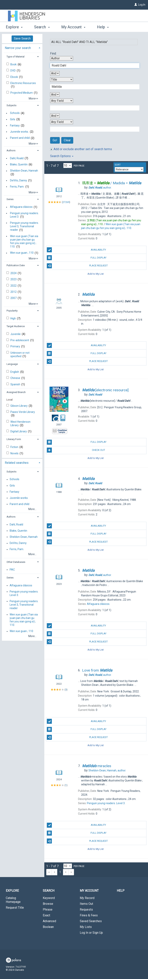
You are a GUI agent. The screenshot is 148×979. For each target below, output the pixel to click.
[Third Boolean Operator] (55, 116)
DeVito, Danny (18, 180)
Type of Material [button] (15, 56)
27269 (66, 202)
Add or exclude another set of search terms (81, 149)
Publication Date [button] (16, 265)
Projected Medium (21, 92)
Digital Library (18, 431)
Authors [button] (11, 150)
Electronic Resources (23, 83)
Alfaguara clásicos (21, 207)
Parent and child (20, 138)
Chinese (15, 378)
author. (100, 187)
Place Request (77, 265)
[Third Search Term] (92, 108)
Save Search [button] (22, 38)
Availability (76, 249)
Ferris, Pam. (17, 186)
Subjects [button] (11, 105)
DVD (13, 70)
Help (120, 890)
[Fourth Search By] (61, 122)
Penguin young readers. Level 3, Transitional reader (24, 226)
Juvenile (15, 334)
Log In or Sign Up (91, 932)
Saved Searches (91, 921)
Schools (15, 113)
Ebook (14, 76)
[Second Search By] (61, 79)
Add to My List (95, 273)
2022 (13, 285)
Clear (67, 140)
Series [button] (10, 199)
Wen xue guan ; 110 (22, 252)
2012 (13, 291)
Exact (46, 915)
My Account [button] (73, 27)
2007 (13, 298)
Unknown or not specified (19, 354)
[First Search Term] (92, 65)
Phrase (47, 909)
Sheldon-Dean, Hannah (24, 170)
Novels (14, 453)
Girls (12, 119)
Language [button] (12, 364)
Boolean (48, 927)
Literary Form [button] (14, 439)
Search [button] (42, 27)
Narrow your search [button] (18, 48)
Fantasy (15, 125)
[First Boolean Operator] (55, 73)
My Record (87, 898)
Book (13, 64)
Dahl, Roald (17, 158)
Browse (48, 904)
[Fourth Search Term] (92, 129)
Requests (86, 909)
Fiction (14, 447)
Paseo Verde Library (22, 411)
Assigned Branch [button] (16, 392)
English (15, 371)
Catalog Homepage (13, 900)
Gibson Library (19, 405)
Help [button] (103, 27)
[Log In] (135, 4)
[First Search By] (61, 58)
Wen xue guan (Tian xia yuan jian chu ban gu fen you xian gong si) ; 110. (24, 241)
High (13, 318)
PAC (12, 569)
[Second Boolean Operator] (55, 94)
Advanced (49, 921)
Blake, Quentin (19, 164)
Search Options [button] (61, 156)
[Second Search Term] (92, 87)
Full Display (76, 257)
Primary (15, 346)
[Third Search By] (61, 100)
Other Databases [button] (16, 562)
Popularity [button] (12, 310)
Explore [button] (14, 27)
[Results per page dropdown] (67, 165)
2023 (13, 279)
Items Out (86, 904)
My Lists (86, 927)
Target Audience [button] (16, 326)
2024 (13, 273)
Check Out (76, 450)
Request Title (15, 907)
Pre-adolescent (20, 340)
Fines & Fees (89, 915)
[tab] (22, 47)
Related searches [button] (17, 463)
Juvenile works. (19, 131)
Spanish (15, 384)
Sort (118, 164)
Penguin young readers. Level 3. (24, 215)
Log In (141, 4)
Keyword (49, 898)
